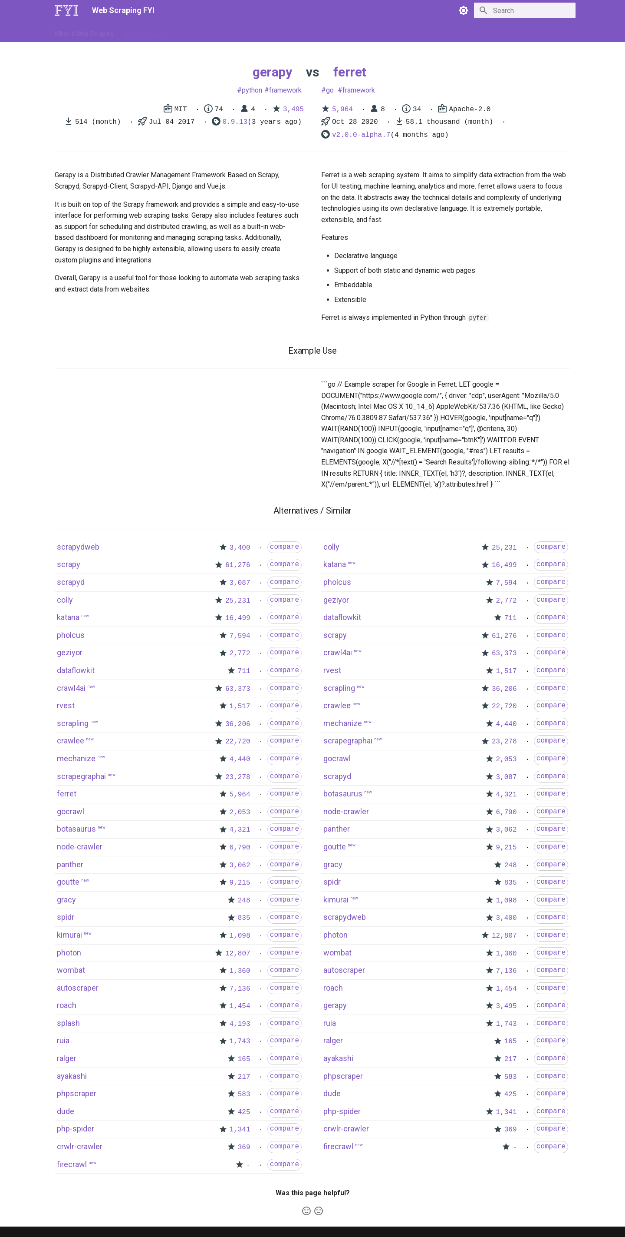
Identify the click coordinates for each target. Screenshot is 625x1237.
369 (244, 1147)
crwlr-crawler (79, 1146)
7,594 (240, 636)
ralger (66, 1058)
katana (68, 617)
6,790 (240, 847)
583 (244, 1094)
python (252, 90)
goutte (68, 881)
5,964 (342, 109)
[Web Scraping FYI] (66, 10)
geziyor (69, 652)
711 (244, 671)
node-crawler (79, 846)
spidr (65, 917)
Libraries (254, 31)
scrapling (73, 723)
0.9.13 (235, 122)
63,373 (237, 689)
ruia (63, 1040)
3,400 (240, 548)
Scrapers (288, 31)
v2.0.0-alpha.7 (361, 135)
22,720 (237, 741)
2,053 (240, 812)
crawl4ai (71, 688)
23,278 (237, 777)
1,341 (240, 1129)
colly (65, 599)
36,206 (237, 724)
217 (244, 1077)
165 (244, 1059)
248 (244, 900)
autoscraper (78, 987)
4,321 (240, 830)
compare (284, 547)
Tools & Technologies (203, 31)
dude (65, 1111)
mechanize (76, 758)
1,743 (240, 1041)
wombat (71, 970)
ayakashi (72, 1076)
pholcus (71, 635)
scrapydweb (78, 546)
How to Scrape (144, 31)
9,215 (240, 883)
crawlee (70, 740)
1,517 (240, 706)
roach (66, 1005)
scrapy (68, 564)
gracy (66, 899)
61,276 (237, 565)
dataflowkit (76, 670)
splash (68, 1023)
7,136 (240, 989)
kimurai (69, 934)
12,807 (237, 953)
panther (70, 864)
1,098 (240, 936)
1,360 (240, 971)
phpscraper (76, 1093)
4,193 (240, 1024)
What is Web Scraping (84, 31)
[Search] (525, 10)
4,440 (240, 759)
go (330, 90)
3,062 (240, 865)
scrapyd (71, 582)
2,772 (240, 653)
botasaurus (76, 828)
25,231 (237, 601)
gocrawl (70, 811)
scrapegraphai (81, 776)
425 (244, 1112)
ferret (349, 72)
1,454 (240, 1006)
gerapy (272, 72)
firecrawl (72, 1164)
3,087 (240, 583)
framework (285, 90)
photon (69, 952)
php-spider (75, 1128)
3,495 (293, 109)
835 (244, 918)
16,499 (237, 618)
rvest (66, 705)
